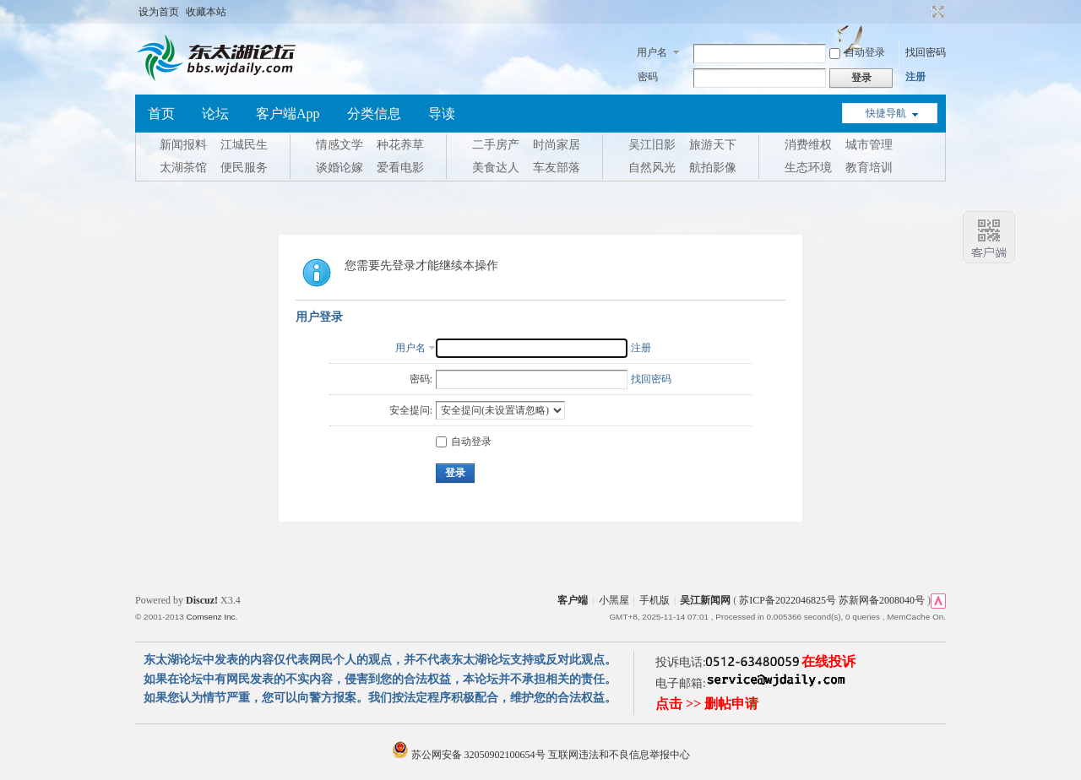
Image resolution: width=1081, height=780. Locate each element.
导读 (441, 113)
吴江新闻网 (705, 600)
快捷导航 (886, 113)
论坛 (215, 113)
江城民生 (244, 144)
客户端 (572, 600)
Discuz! (202, 600)
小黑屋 (614, 600)
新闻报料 (183, 144)
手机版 (654, 600)
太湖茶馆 (183, 167)
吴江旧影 (652, 144)
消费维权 (808, 144)
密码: (421, 379)
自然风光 (652, 167)
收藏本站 (206, 12)
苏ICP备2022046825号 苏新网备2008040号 (832, 600)
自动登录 (857, 52)
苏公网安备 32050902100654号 (470, 755)
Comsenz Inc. (211, 616)
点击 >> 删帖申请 (706, 703)
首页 (161, 113)
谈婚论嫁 (339, 167)
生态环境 (808, 167)
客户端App (288, 113)
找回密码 (925, 52)
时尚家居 (556, 144)
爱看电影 (400, 167)
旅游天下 (712, 144)
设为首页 (159, 12)
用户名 (652, 52)
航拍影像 (712, 167)
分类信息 (374, 113)
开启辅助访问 (922, 11)
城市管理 (869, 144)
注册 (915, 77)
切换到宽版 (936, 11)
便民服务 (244, 167)
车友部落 (556, 167)
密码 (648, 77)
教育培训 (869, 167)
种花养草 (400, 144)
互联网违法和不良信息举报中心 (619, 755)
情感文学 (339, 144)
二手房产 (495, 144)
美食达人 (495, 167)
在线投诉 (828, 661)
